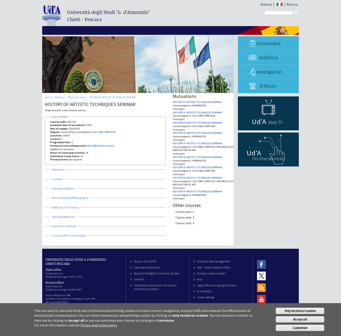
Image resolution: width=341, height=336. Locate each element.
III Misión (268, 86)
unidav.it (139, 279)
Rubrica (266, 4)
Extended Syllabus (63, 188)
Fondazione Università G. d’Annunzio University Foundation (155, 287)
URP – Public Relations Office (214, 267)
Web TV (275, 122)
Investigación (268, 72)
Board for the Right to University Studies (156, 273)
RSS (261, 287)
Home (48, 97)
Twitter (261, 276)
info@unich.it (61, 295)
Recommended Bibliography (70, 198)
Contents (57, 179)
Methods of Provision (65, 207)
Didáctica (268, 57)
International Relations (147, 267)
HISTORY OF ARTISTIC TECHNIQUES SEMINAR (112, 97)
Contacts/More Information (69, 235)
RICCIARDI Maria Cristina (100, 145)
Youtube (261, 299)
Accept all (300, 321)
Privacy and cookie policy (98, 327)
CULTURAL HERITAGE (103, 132)
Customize (300, 329)
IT (279, 4)
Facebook (261, 264)
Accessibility (204, 291)
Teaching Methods (63, 217)
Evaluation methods (64, 226)
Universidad (268, 43)
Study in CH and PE (145, 261)
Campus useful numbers (211, 273)
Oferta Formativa (76, 97)
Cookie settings (205, 297)
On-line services (268, 158)
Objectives (58, 169)
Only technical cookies (300, 312)
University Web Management (213, 261)
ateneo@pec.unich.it (82, 298)
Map (199, 279)
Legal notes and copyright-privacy (216, 285)
